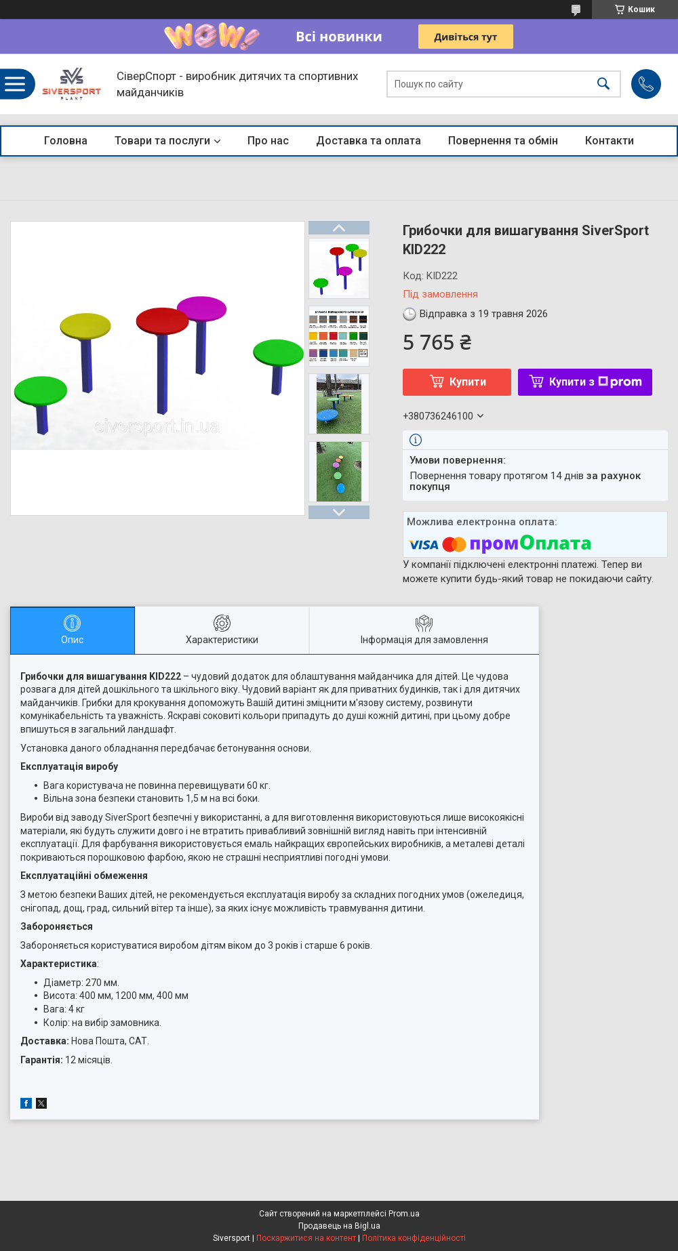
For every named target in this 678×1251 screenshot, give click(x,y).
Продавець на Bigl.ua (339, 1226)
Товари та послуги (162, 140)
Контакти (609, 140)
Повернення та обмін (503, 140)
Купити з (595, 381)
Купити (468, 381)
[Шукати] (603, 84)
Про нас (268, 140)
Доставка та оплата (368, 140)
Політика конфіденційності (414, 1238)
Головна (65, 140)
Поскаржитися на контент (306, 1238)
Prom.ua (404, 1213)
